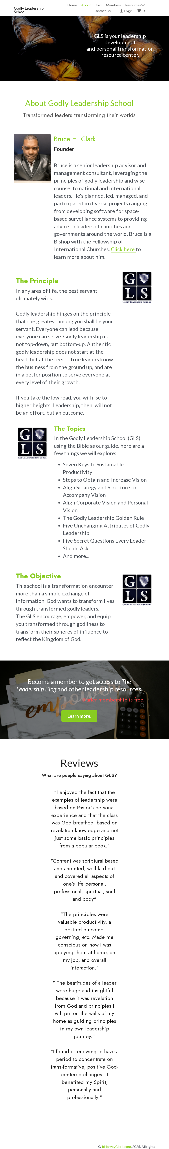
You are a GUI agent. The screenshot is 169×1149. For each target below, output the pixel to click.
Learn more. (84, 701)
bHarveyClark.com (116, 1124)
